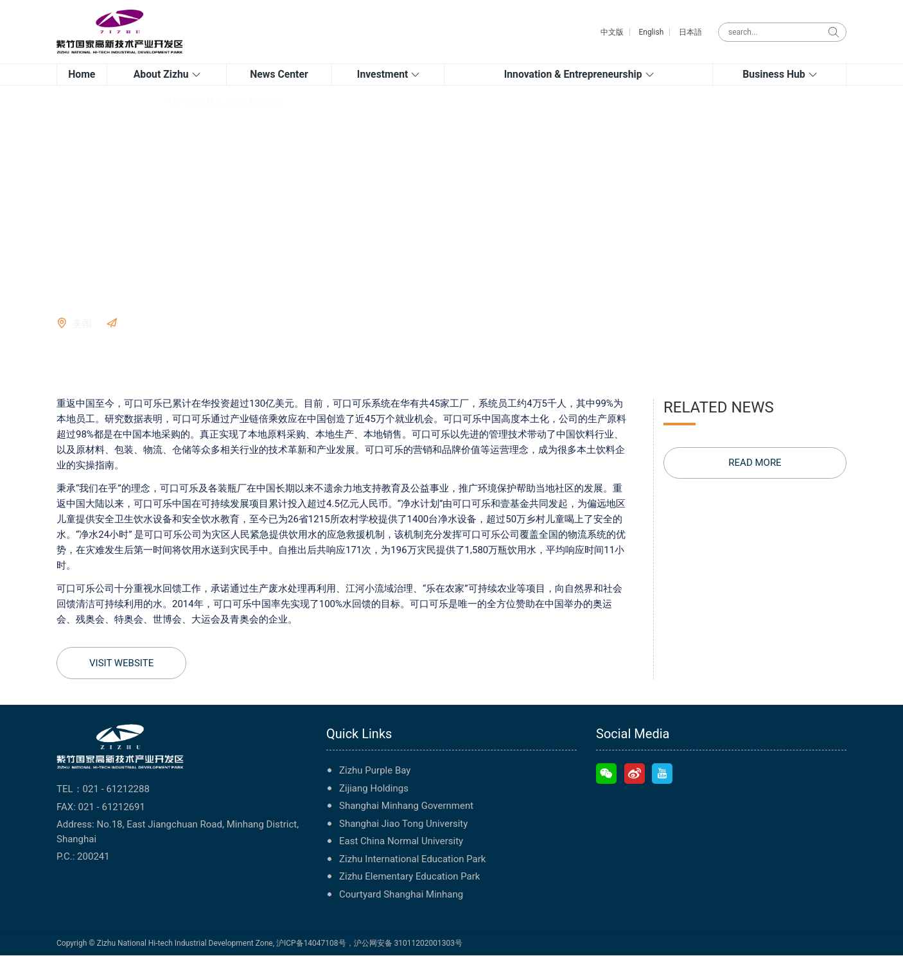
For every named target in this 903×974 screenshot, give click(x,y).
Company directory (122, 119)
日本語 (690, 32)
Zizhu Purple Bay (374, 789)
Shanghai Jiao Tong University (403, 841)
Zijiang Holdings (373, 806)
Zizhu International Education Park (412, 877)
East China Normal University (401, 859)
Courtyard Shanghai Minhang (401, 912)
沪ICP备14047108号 (311, 961)
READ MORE (754, 481)
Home (68, 119)
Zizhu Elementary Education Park (409, 895)
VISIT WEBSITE (155, 342)
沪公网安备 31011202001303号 (408, 961)
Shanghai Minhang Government (406, 824)
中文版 (612, 32)
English (650, 32)
